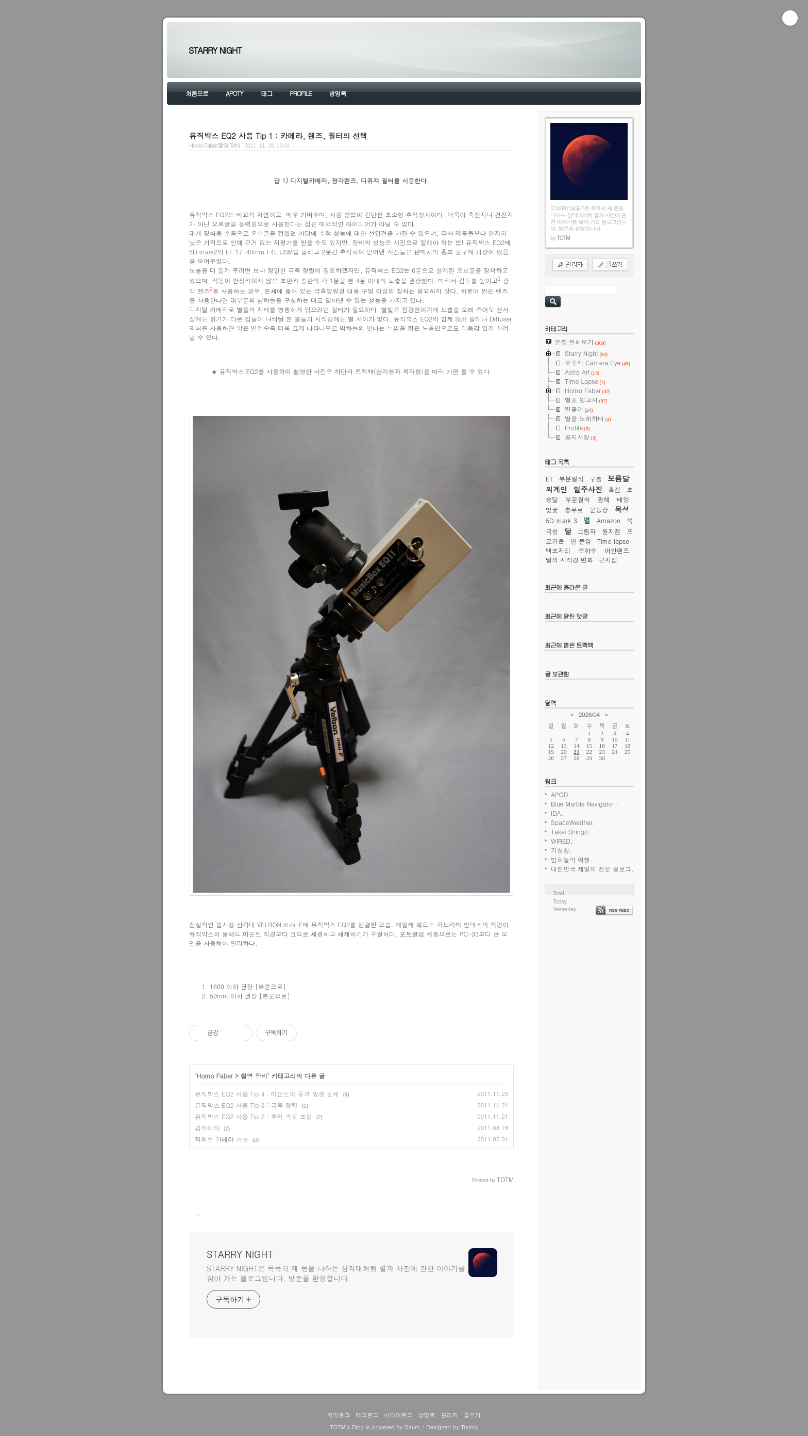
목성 (622, 509)
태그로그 (367, 1415)
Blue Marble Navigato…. (585, 803)
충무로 (574, 509)
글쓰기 (472, 1415)
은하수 (587, 550)
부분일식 (571, 478)
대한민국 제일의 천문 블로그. (592, 868)
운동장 (599, 509)
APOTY (234, 93)
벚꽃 (552, 509)
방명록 (337, 93)
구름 (596, 478)
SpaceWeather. (573, 822)
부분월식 (577, 499)
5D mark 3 (561, 520)
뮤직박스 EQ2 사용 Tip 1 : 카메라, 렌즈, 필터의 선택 (278, 136)
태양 (623, 499)
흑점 (614, 489)
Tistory (469, 1427)
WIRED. (562, 840)
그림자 (587, 531)
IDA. (557, 813)
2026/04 (589, 715)
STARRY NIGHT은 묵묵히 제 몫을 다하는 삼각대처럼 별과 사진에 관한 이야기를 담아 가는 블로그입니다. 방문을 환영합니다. (336, 1273)
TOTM (337, 1427)
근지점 (608, 559)
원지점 (611, 531)
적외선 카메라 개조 (221, 1139)
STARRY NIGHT (215, 50)
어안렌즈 (616, 550)
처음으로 (197, 93)
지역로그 (338, 1415)
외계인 (556, 489)
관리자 (449, 1415)
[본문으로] (270, 986)
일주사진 (588, 489)
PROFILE (300, 93)
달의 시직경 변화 (569, 559)
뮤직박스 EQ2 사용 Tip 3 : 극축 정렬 (246, 1105)
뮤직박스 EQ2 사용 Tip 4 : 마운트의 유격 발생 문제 (267, 1093)
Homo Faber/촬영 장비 (214, 145)
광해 (603, 499)
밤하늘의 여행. (572, 859)
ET (549, 478)
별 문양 (581, 541)
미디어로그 (398, 1415)
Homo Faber (215, 1075)
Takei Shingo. (570, 831)
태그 (266, 93)
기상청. (561, 850)
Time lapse (613, 541)
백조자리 (558, 550)
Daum (412, 1427)
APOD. (560, 794)
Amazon (608, 520)
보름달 (618, 478)
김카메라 (207, 1127)
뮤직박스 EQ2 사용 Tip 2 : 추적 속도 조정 (253, 1116)
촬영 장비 (254, 1075)
